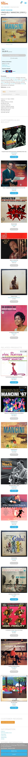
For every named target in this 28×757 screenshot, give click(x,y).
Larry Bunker (12, 83)
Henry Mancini (6, 7)
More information (4, 748)
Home (2, 7)
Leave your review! (9, 44)
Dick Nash (22, 79)
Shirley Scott (14, 333)
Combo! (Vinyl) (14, 557)
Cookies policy (3, 735)
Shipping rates (4, 65)
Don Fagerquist (15, 79)
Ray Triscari (8, 79)
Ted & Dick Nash (14, 486)
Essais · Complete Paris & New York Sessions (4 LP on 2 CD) (14, 187)
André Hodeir (14, 189)
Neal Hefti (14, 703)
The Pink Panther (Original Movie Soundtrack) (14, 377)
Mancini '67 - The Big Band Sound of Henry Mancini (14, 413)
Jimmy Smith (14, 225)
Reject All (14, 751)
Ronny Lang (20, 80)
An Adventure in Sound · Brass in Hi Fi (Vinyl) (14, 630)
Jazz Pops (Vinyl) (14, 702)
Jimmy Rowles (6, 83)
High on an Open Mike (14, 260)
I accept (14, 754)
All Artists (2, 738)
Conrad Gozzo (12, 77)
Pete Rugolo (14, 595)
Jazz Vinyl (3, 14)
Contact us (3, 731)
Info (4, 91)
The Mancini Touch (14, 521)
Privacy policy (3, 734)
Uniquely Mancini (14, 449)
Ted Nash (15, 80)
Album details (7, 94)
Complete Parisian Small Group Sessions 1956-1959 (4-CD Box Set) (14, 151)
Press (18, 94)
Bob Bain (22, 83)
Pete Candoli (3, 79)
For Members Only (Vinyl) (14, 332)
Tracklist (12, 91)
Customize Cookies (11, 748)
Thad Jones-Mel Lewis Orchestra (14, 297)
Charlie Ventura (14, 261)
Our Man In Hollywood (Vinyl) (14, 666)
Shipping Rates (4, 737)
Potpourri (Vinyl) (14, 296)
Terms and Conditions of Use (6, 732)
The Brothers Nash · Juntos (14, 485)
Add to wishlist (15, 58)
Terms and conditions (6, 66)
